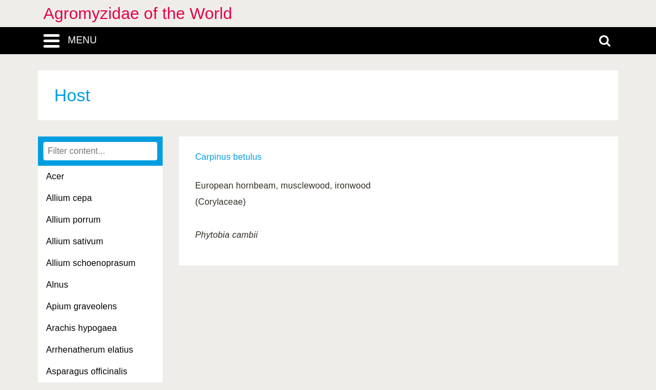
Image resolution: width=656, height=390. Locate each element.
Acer (55, 176)
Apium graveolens (81, 306)
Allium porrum (73, 219)
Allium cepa (69, 198)
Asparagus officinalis (86, 371)
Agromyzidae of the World (137, 13)
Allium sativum (74, 241)
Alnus (57, 284)
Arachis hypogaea (81, 328)
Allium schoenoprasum (91, 263)
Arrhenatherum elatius (89, 349)
